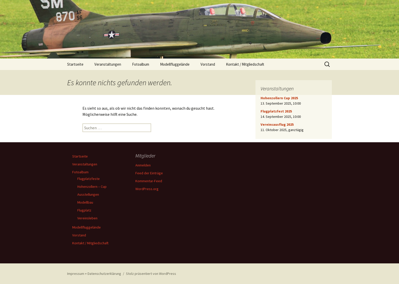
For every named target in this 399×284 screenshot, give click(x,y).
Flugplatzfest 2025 (276, 111)
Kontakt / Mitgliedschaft (245, 64)
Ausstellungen (88, 194)
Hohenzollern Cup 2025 (279, 98)
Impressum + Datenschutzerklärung (94, 273)
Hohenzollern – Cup (92, 186)
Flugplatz (84, 210)
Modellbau (85, 202)
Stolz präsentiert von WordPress (151, 273)
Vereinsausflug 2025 (277, 124)
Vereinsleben (87, 218)
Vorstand (208, 64)
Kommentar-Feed (148, 181)
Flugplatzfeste (88, 178)
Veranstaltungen (107, 64)
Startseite (75, 64)
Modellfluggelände (175, 64)
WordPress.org (147, 189)
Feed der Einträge (149, 173)
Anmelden (143, 165)
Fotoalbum (140, 64)
